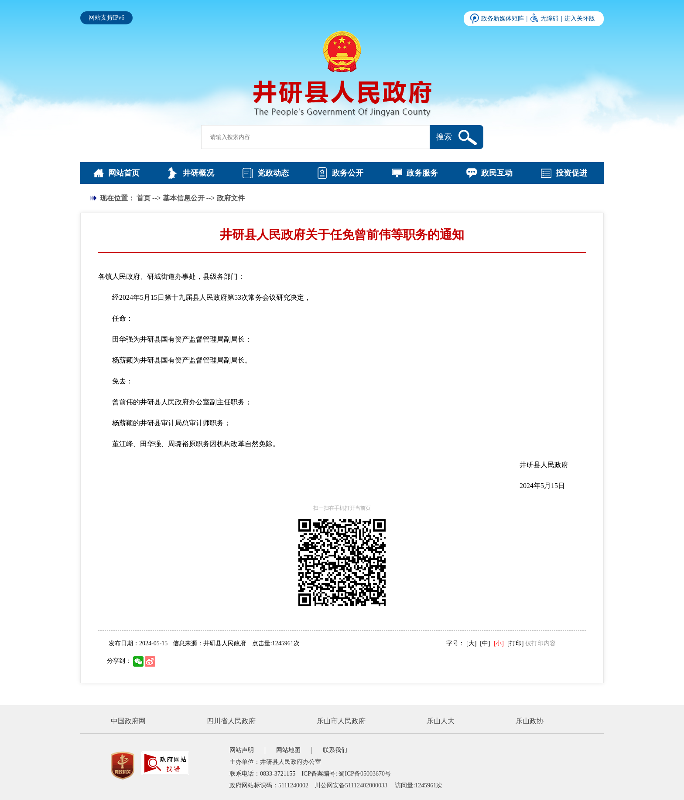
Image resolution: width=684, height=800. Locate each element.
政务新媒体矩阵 (502, 18)
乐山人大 (441, 721)
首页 (143, 198)
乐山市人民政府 (341, 721)
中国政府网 (128, 721)
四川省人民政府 (231, 721)
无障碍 (549, 18)
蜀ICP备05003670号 (365, 773)
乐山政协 (530, 721)
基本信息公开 (184, 198)
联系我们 (335, 750)
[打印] (515, 643)
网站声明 (241, 750)
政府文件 (231, 198)
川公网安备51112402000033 (351, 785)
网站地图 (288, 750)
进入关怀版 (579, 18)
